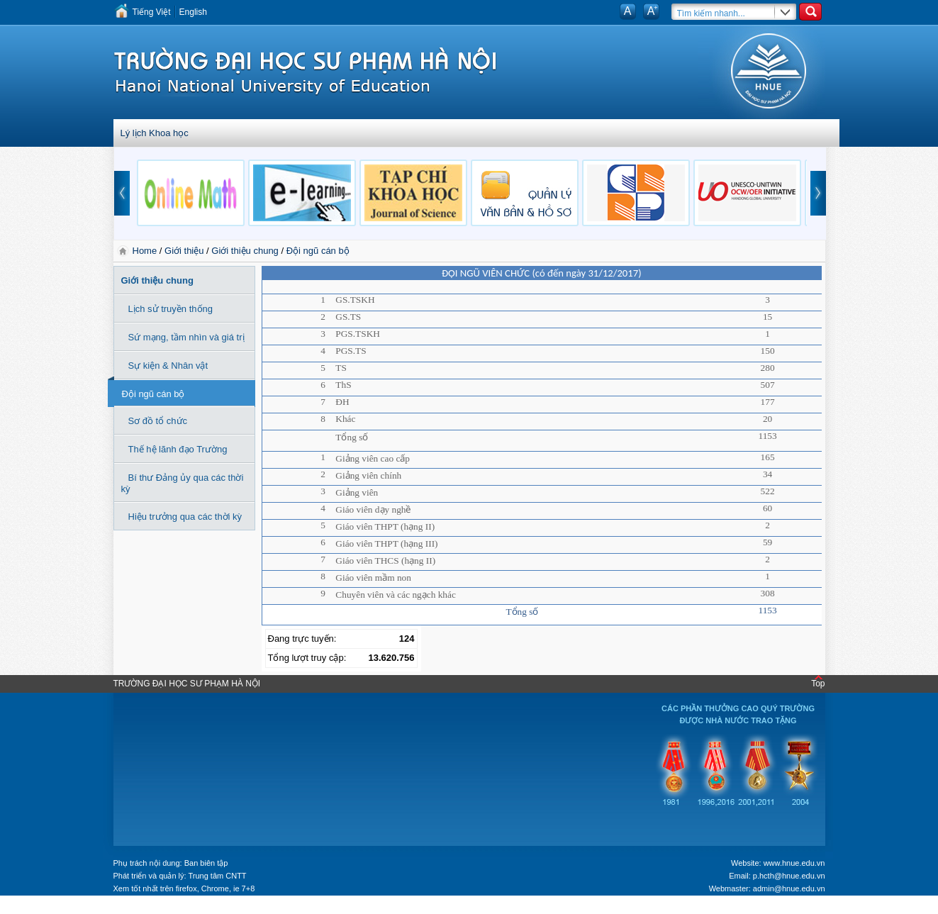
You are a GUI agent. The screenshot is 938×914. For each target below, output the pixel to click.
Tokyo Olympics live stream (51, 909)
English (193, 12)
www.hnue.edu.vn (794, 863)
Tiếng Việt (152, 12)
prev (122, 193)
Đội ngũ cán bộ (318, 250)
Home (146, 250)
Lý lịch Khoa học (155, 133)
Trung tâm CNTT (217, 875)
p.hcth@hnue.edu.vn (789, 875)
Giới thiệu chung (245, 250)
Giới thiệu (183, 250)
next (818, 193)
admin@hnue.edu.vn (789, 888)
